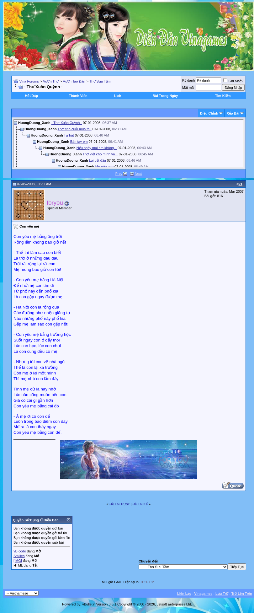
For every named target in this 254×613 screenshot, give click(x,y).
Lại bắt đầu (97, 160)
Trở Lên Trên (241, 593)
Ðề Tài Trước (119, 504)
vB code (19, 551)
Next (138, 173)
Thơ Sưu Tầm (100, 81)
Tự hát (69, 135)
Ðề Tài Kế (139, 504)
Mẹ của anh (104, 167)
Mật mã (188, 87)
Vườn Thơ (51, 81)
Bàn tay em (79, 141)
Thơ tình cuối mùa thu (75, 129)
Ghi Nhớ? (233, 81)
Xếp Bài (233, 113)
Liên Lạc (184, 593)
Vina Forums (29, 81)
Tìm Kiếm (222, 96)
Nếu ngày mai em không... (97, 148)
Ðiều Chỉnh (209, 113)
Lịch (117, 96)
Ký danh (188, 80)
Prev (119, 173)
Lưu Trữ (221, 593)
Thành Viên (78, 96)
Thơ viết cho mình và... (100, 154)
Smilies (18, 556)
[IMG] (17, 560)
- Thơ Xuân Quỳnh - (66, 123)
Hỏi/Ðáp (31, 96)
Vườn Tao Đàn (74, 81)
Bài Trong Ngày (165, 96)
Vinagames (203, 593)
